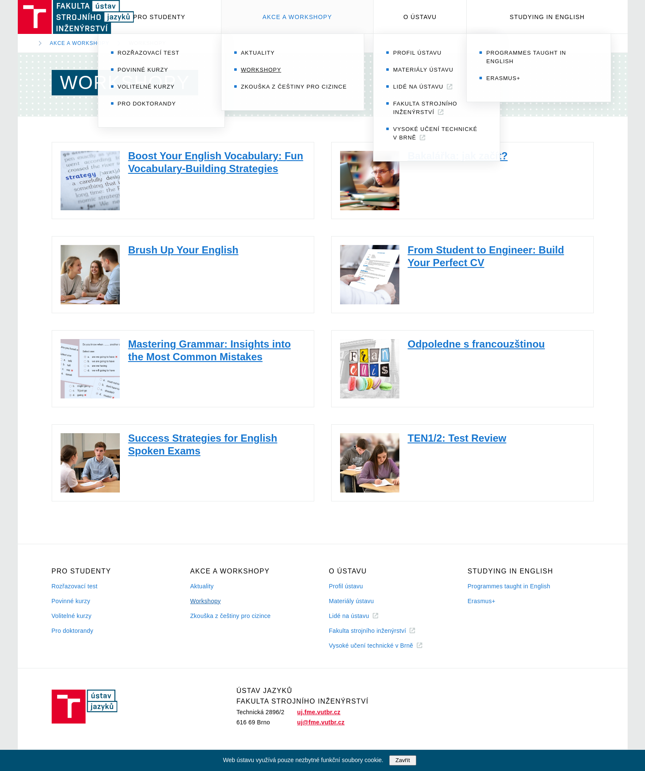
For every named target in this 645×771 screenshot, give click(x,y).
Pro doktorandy (73, 630)
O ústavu (420, 17)
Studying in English (547, 17)
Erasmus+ (482, 601)
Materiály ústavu (351, 601)
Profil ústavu (346, 586)
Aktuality (201, 586)
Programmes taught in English (509, 586)
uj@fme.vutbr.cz (321, 722)
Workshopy (147, 43)
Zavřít (403, 760)
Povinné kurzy (71, 601)
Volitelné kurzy (71, 615)
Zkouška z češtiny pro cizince (230, 615)
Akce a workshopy (297, 17)
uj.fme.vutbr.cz (318, 712)
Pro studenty (159, 17)
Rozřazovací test (75, 586)
